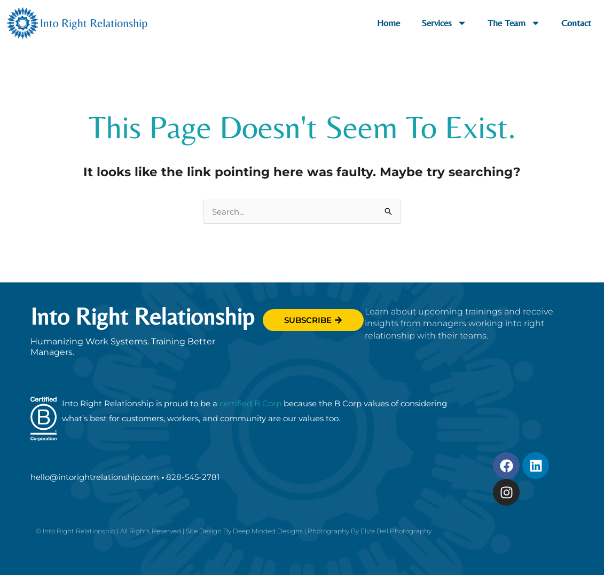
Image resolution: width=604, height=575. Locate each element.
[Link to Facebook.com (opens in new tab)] (506, 465)
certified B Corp (250, 403)
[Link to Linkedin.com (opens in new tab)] (535, 465)
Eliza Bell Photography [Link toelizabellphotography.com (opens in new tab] (396, 531)
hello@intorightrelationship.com (94, 477)
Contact (576, 22)
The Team (514, 23)
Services (444, 23)
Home (388, 22)
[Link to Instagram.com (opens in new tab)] (506, 492)
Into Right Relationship (142, 316)
